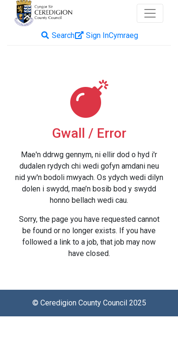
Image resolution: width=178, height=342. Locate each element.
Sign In (92, 35)
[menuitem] (123, 35)
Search (57, 35)
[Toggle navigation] (150, 13)
